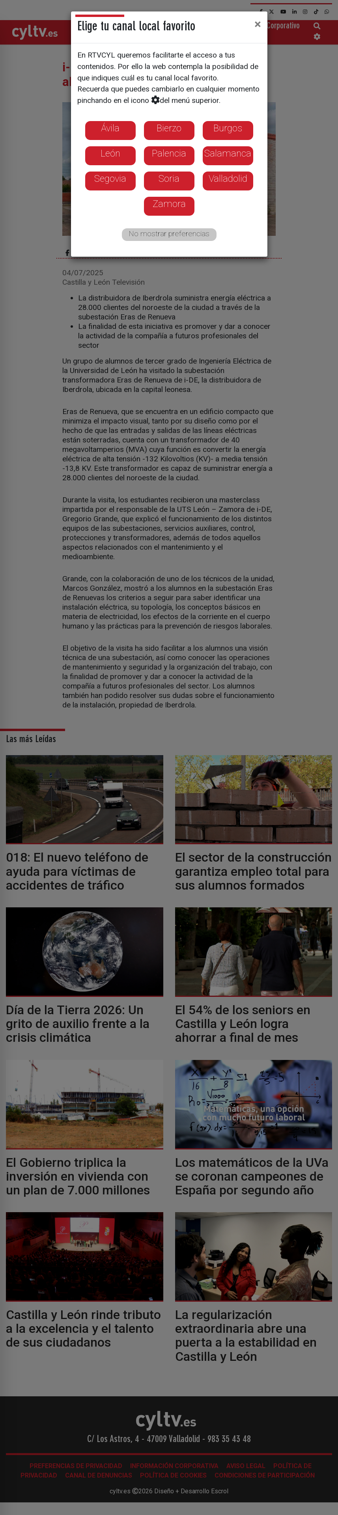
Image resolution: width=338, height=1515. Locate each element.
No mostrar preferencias (169, 233)
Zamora (169, 203)
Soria (169, 178)
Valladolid (228, 178)
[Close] (257, 24)
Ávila (110, 128)
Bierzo (169, 128)
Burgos (227, 128)
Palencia (169, 153)
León (110, 153)
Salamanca (227, 153)
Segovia (110, 178)
